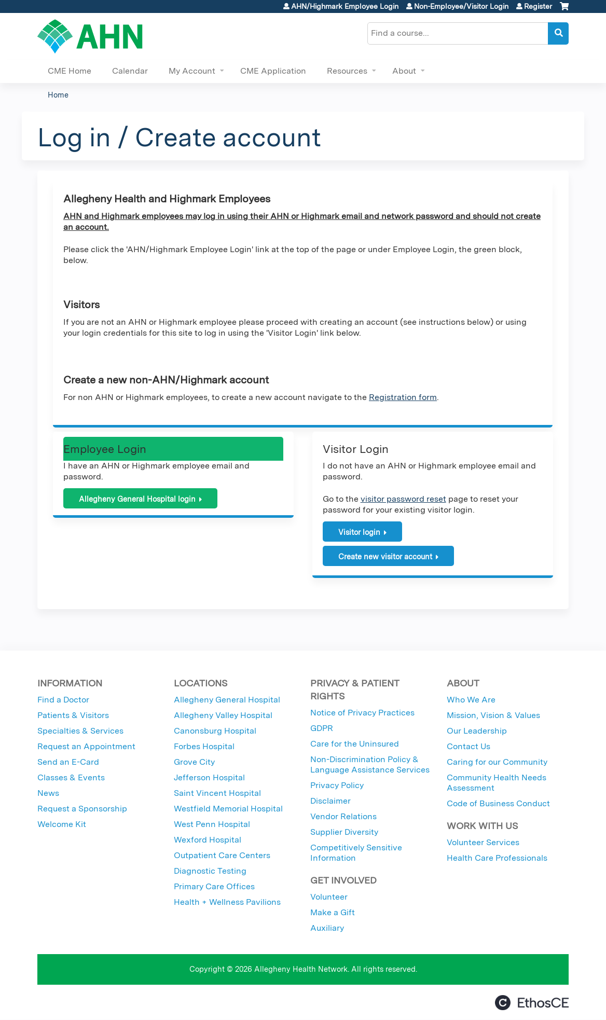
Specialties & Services (80, 731)
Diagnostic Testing (210, 871)
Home (58, 94)
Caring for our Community (497, 762)
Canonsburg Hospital (215, 731)
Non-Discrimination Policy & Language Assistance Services (370, 764)
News (48, 793)
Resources (347, 71)
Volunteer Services (483, 842)
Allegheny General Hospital (227, 700)
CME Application (273, 71)
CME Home (69, 71)
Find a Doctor (63, 700)
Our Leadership (477, 731)
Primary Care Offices (214, 886)
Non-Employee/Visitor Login (461, 6)
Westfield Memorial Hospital (228, 809)
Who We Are (471, 700)
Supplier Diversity (344, 832)
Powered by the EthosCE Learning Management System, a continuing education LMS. (532, 1002)
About (404, 71)
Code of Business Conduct (498, 803)
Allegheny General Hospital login (137, 498)
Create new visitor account (385, 556)
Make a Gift (332, 912)
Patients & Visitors (73, 715)
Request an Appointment (86, 746)
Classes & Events (71, 777)
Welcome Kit (61, 824)
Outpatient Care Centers (222, 855)
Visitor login (359, 532)
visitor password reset (403, 499)
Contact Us (468, 746)
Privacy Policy (337, 785)
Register (538, 6)
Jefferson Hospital (209, 777)
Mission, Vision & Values (493, 715)
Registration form (403, 397)
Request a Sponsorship (82, 809)
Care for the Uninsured (354, 744)
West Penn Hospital (212, 824)
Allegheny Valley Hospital (223, 715)
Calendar (130, 71)
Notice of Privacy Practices (362, 713)
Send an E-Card (68, 762)
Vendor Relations (343, 816)
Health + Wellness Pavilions (227, 902)
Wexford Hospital (207, 840)
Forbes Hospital (204, 746)
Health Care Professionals (497, 858)
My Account (192, 71)
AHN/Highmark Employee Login (344, 6)
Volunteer (329, 897)
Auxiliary (327, 928)
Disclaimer (330, 801)
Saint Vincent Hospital (217, 793)
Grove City (194, 762)
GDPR (321, 728)
